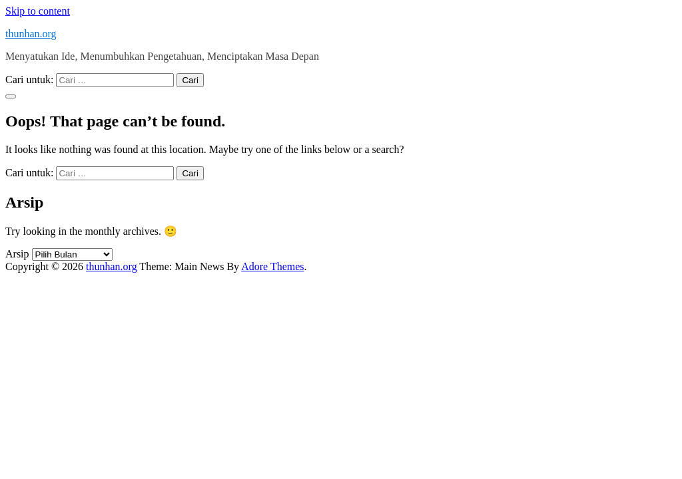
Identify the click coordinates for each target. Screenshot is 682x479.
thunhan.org (31, 33)
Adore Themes (272, 266)
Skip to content (37, 11)
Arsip (17, 253)
